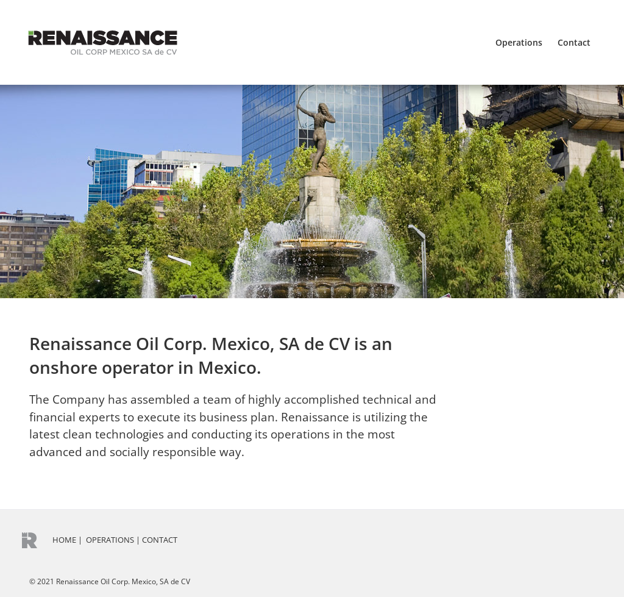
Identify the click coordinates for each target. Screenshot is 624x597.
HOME (64, 539)
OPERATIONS (110, 539)
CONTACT (159, 539)
